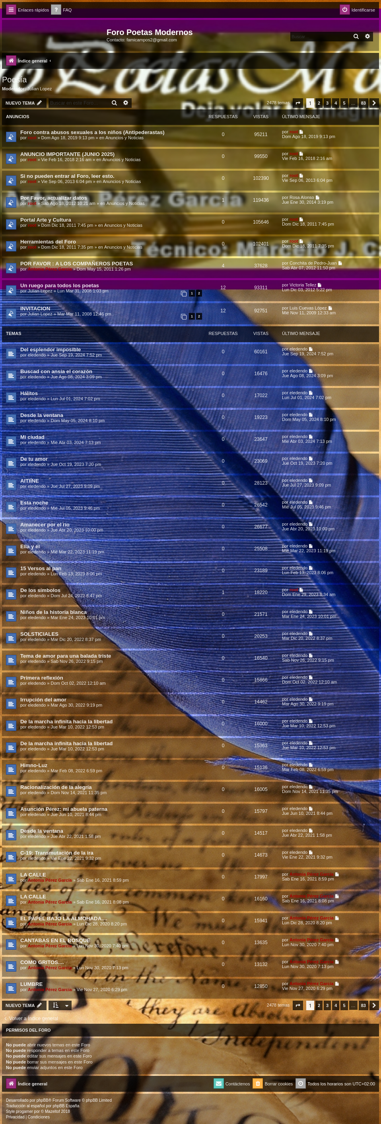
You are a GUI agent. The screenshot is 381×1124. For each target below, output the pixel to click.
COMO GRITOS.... (42, 962)
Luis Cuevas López (308, 308)
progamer (24, 1111)
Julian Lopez (39, 88)
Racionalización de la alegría (56, 787)
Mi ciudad (32, 437)
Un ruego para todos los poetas (59, 285)
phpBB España (65, 1106)
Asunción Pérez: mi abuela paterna (63, 809)
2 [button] (319, 103)
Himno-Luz (33, 765)
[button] (298, 103)
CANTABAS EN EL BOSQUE (55, 940)
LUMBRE (31, 984)
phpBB (43, 1100)
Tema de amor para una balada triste (65, 656)
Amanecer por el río (45, 525)
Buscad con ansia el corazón (56, 371)
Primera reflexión (41, 678)
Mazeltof (52, 1111)
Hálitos (29, 393)
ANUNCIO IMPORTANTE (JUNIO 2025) (67, 154)
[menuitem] (61, 10)
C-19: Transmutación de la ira (56, 853)
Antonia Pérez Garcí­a (50, 269)
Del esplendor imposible (50, 350)
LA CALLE (33, 875)
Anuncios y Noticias (124, 137)
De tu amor (34, 459)
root (32, 137)
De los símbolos (40, 590)
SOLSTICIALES (39, 634)
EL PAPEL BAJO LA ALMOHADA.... (63, 918)
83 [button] (363, 103)
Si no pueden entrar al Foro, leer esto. (67, 176)
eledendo (37, 355)
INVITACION (35, 309)
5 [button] (344, 103)
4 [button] (335, 103)
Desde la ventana (41, 415)
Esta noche (34, 503)
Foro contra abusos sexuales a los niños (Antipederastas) (92, 132)
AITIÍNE (29, 481)
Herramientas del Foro (48, 242)
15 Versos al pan (40, 568)
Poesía (14, 79)
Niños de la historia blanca (53, 612)
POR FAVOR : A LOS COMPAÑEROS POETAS (76, 264)
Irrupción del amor (43, 700)
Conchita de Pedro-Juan (313, 263)
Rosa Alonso (302, 197)
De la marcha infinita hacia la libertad (66, 722)
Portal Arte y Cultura (45, 220)
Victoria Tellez (303, 284)
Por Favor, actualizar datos (53, 198)
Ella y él (30, 546)
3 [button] (327, 103)
